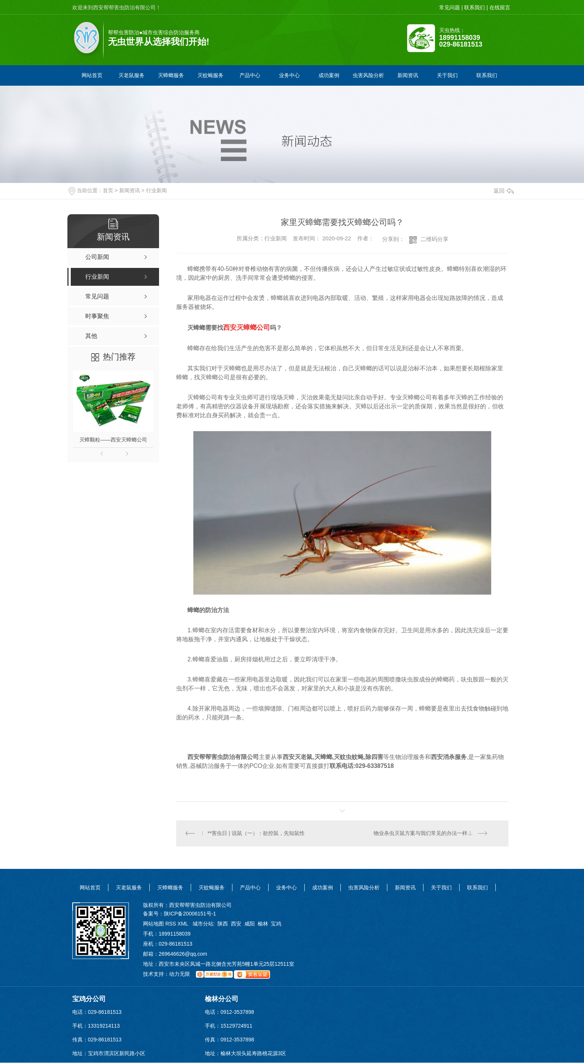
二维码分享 (434, 239)
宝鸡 (276, 924)
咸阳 (249, 924)
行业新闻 (156, 190)
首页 (108, 190)
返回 (503, 190)
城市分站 (203, 924)
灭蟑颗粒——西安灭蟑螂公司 (113, 440)
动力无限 (179, 974)
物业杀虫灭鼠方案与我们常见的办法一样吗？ (426, 833)
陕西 (223, 924)
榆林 (263, 924)
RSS (171, 924)
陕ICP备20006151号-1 (190, 914)
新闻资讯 (129, 190)
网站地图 (153, 924)
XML (184, 924)
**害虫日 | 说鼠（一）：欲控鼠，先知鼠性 (256, 833)
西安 (236, 924)
